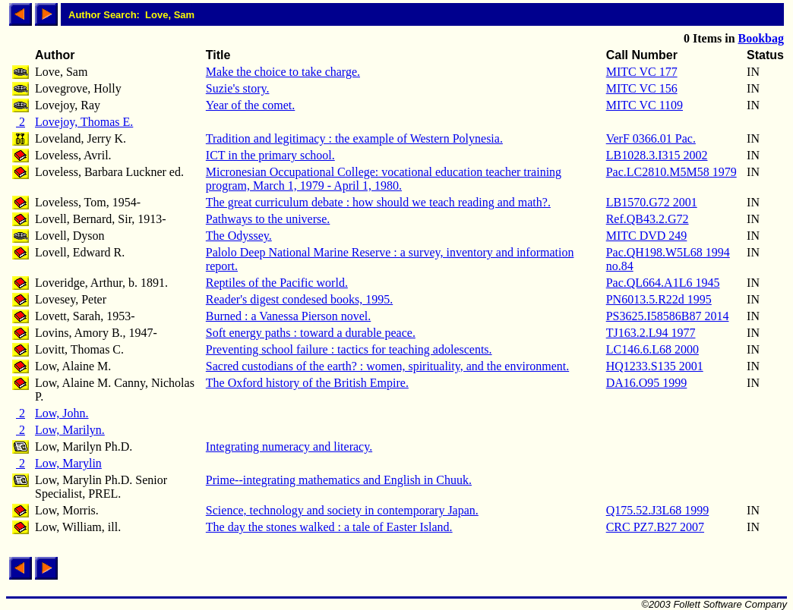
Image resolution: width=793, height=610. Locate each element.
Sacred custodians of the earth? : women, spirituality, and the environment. (387, 366)
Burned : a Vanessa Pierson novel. (288, 316)
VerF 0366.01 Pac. (651, 138)
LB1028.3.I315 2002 (657, 155)
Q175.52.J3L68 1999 (657, 510)
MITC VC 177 (642, 71)
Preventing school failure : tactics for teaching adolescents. (349, 349)
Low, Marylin (68, 463)
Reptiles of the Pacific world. (277, 282)
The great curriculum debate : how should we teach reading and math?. (378, 202)
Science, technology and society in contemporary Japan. (342, 510)
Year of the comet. (250, 105)
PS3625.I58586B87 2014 (667, 316)
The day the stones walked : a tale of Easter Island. (329, 526)
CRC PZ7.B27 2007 (655, 526)
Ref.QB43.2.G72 (647, 218)
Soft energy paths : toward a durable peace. (310, 332)
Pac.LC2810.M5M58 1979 (671, 171)
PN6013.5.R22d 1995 (659, 299)
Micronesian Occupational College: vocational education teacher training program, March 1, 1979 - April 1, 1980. (383, 178)
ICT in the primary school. (270, 155)
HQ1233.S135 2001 (654, 366)
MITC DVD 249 (646, 235)
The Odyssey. (239, 235)
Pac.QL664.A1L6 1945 (663, 282)
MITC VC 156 (642, 88)
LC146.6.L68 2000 (652, 349)
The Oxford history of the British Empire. (307, 382)
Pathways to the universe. (268, 218)
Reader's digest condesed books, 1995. (299, 299)
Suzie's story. (238, 88)
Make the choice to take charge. (283, 71)
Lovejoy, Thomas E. (84, 121)
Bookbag (761, 38)
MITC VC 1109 (644, 105)
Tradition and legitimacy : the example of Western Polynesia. (354, 138)
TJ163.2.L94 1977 (651, 332)
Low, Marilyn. (70, 429)
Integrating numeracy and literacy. (289, 446)
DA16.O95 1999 (646, 382)
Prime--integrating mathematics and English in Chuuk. (339, 479)
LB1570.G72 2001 (651, 202)
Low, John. (62, 413)
